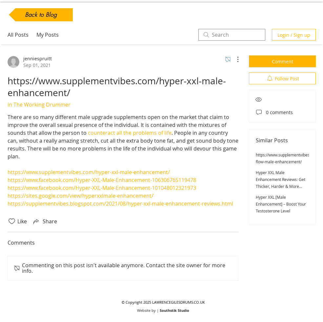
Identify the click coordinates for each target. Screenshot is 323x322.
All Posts (18, 34)
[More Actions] (234, 59)
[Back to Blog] (41, 14)
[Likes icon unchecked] (12, 221)
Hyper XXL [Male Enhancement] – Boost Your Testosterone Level (281, 203)
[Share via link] (44, 221)
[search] (231, 35)
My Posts (47, 34)
